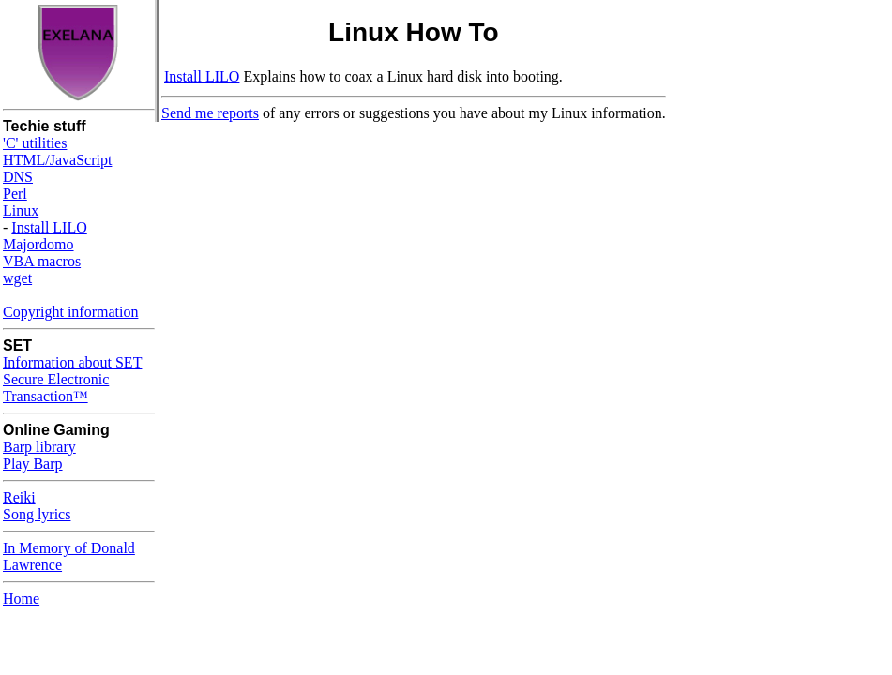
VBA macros (42, 261)
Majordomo (38, 244)
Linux (20, 210)
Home (21, 599)
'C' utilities (35, 143)
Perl (15, 194)
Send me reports (210, 113)
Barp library (39, 447)
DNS (18, 177)
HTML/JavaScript (57, 160)
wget (17, 278)
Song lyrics (36, 514)
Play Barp (33, 464)
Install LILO (48, 227)
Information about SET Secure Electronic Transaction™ (72, 379)
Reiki (19, 497)
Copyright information (70, 312)
